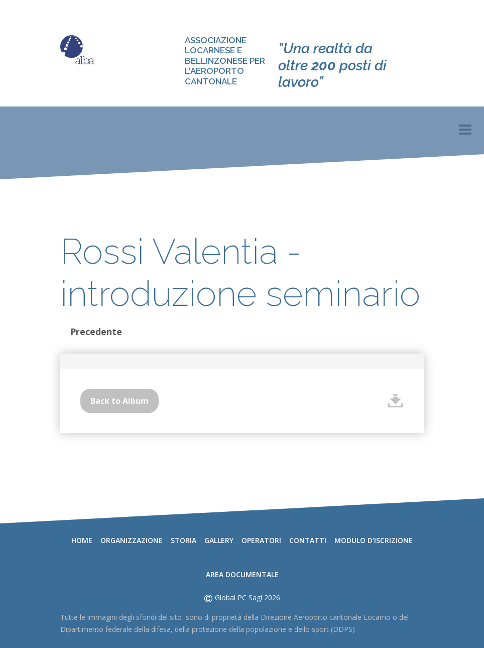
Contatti (307, 540)
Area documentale (242, 574)
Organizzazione (131, 540)
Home (81, 540)
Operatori (261, 540)
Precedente (96, 332)
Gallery (218, 540)
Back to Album (119, 400)
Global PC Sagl (238, 597)
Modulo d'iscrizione (373, 540)
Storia (183, 540)
